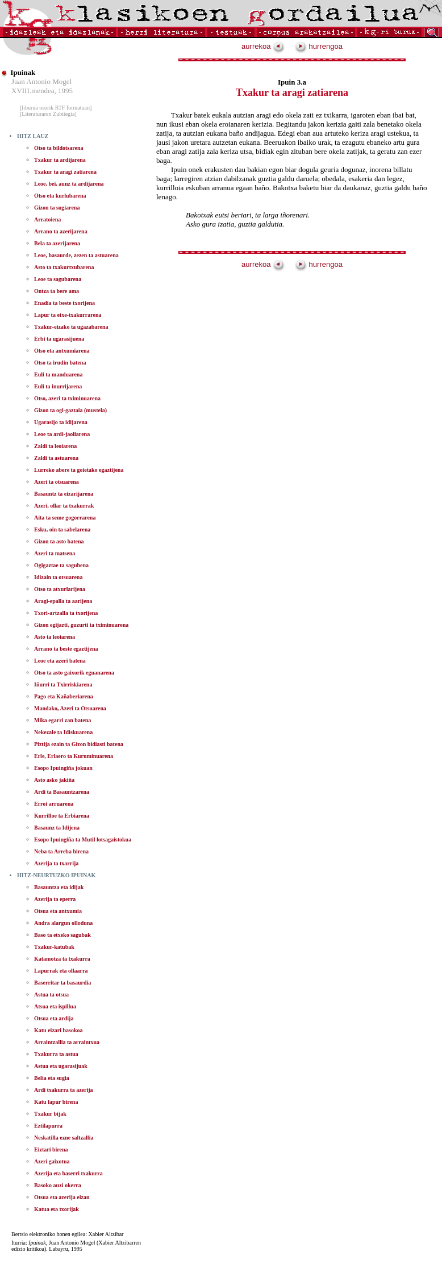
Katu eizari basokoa (58, 1030)
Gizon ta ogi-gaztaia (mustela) (70, 410)
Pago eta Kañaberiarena (63, 696)
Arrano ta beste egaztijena (66, 649)
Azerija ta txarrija (56, 863)
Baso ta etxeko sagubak (62, 935)
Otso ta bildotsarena (59, 148)
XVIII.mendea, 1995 (42, 90)
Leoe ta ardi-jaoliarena (62, 434)
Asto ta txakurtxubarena (64, 267)
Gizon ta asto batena (59, 541)
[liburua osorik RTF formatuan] (55, 107)
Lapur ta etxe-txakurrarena (68, 315)
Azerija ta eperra (55, 899)
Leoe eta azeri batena (60, 660)
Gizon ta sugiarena (57, 207)
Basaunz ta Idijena (57, 827)
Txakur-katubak (54, 947)
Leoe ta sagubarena (57, 279)
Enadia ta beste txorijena (64, 303)
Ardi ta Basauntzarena (61, 792)
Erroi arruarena (53, 804)
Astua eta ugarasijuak (60, 1066)
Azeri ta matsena (54, 553)
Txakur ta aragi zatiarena (65, 172)
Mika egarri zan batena (62, 720)
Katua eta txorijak (56, 1209)
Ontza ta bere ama (56, 291)
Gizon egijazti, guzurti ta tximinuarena (81, 625)
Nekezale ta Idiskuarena (63, 732)
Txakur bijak (50, 1114)
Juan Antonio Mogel (41, 81)
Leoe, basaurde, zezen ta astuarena (76, 255)
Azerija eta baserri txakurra (68, 1173)
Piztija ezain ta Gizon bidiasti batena (78, 744)
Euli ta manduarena (58, 374)
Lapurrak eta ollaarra (60, 971)
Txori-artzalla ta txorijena (66, 613)
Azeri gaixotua (52, 1161)
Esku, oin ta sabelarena (62, 529)
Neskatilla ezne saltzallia (63, 1137)
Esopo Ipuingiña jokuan (63, 768)
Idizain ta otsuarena (58, 577)
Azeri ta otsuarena (56, 482)
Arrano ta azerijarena (60, 231)
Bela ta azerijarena (57, 243)
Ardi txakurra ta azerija (63, 1090)
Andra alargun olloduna (63, 923)
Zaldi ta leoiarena (55, 446)
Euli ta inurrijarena (58, 386)
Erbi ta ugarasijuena (59, 339)
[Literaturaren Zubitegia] (48, 114)
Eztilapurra (48, 1126)
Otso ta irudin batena (60, 362)
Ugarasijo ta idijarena (60, 422)
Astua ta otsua (51, 994)
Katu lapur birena (56, 1102)
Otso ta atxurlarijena (59, 589)
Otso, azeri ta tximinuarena (67, 398)
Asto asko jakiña (54, 780)
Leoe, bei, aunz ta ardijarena (69, 184)
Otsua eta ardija (53, 1018)
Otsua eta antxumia (58, 911)
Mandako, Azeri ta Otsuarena (70, 708)
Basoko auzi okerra (57, 1185)
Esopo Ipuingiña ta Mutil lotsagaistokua (82, 839)
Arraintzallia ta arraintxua (66, 1042)
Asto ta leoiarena (54, 637)
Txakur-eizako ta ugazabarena (71, 327)
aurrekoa (263, 46)
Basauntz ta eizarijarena (63, 494)
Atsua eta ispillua (55, 1006)
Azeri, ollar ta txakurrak (64, 505)
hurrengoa (319, 46)
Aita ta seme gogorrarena (64, 517)
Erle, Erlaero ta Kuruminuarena (73, 756)
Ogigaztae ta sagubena (61, 565)
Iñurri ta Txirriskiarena (63, 684)
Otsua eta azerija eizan (61, 1197)
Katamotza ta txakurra (62, 959)
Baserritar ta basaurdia (62, 982)
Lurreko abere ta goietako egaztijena (78, 470)
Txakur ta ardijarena (60, 160)
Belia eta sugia (51, 1078)
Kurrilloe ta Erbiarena (61, 816)
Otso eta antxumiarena (62, 350)
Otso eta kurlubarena (60, 195)
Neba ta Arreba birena (61, 851)
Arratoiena (47, 219)
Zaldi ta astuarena (56, 458)
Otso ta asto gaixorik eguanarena (74, 672)
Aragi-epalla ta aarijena (63, 601)
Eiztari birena (51, 1149)
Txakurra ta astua (56, 1054)
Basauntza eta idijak (59, 887)
